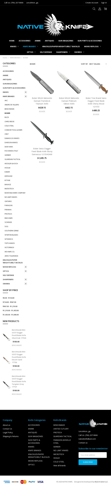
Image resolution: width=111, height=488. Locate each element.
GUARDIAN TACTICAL (12, 159)
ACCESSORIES (24, 40)
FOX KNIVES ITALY (11, 151)
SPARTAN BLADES (11, 235)
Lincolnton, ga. (32, 2)
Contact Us (7, 429)
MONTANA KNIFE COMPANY (15, 193)
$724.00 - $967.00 (9, 302)
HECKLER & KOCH (11, 163)
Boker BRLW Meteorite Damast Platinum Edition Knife (69, 101)
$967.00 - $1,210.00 (10, 306)
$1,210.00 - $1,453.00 (11, 310)
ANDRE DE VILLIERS (12, 105)
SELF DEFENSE (46, 52)
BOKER (7, 113)
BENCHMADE (9, 109)
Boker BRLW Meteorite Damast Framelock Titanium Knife (42, 101)
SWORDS (79, 52)
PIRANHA (8, 209)
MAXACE (8, 184)
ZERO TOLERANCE (11, 256)
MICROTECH (9, 188)
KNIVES (14, 46)
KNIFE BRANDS (30, 46)
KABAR (7, 172)
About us (6, 425)
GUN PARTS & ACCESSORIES (90, 40)
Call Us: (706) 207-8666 (13, 2)
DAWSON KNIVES (11, 142)
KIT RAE (7, 180)
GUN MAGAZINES (65, 40)
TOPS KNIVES (10, 243)
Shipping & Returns (11, 436)
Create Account (91, 2)
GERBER (8, 155)
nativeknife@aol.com (87, 439)
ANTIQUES (49, 40)
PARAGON (8, 205)
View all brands (59, 465)
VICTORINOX (9, 247)
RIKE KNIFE (9, 218)
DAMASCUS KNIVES (12, 138)
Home (11, 40)
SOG (6, 226)
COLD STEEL (9, 126)
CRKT (7, 134)
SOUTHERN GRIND (12, 230)
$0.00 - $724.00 (8, 298)
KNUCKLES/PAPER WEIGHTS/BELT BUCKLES (61, 46)
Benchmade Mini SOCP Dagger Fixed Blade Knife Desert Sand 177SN (19, 357)
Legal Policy (8, 432)
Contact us (83, 442)
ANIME (38, 40)
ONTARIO (8, 201)
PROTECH (8, 214)
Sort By (84, 64)
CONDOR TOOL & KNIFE (13, 130)
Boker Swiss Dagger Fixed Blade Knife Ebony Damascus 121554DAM (42, 151)
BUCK (7, 117)
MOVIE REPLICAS (92, 46)
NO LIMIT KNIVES (11, 197)
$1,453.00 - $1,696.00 (11, 315)
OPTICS (31, 52)
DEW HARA (9, 147)
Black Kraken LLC (101, 482)
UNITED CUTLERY (61, 429)
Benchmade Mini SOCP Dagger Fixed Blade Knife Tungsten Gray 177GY (19, 381)
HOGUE (7, 168)
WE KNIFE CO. (10, 251)
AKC (6, 100)
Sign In (104, 2)
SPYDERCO (9, 239)
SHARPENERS (63, 52)
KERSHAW (8, 176)
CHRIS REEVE (9, 121)
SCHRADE (8, 222)
